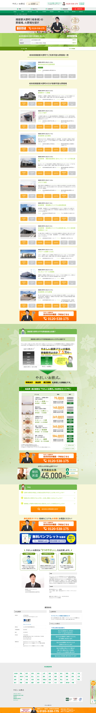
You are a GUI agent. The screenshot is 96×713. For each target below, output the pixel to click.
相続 (59, 11)
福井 (44, 676)
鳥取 (50, 679)
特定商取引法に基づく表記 (18, 695)
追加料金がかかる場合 (69, 448)
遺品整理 (51, 11)
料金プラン (35, 9)
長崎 (44, 682)
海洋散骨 (44, 11)
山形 (44, 673)
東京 (15, 676)
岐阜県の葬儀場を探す (50, 509)
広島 (67, 679)
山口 (73, 679)
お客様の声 (50, 9)
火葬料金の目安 (71, 445)
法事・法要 (30, 11)
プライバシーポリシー (17, 693)
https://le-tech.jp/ (27, 624)
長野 (55, 676)
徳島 (78, 679)
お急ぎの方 (79, 9)
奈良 (38, 679)
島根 (55, 679)
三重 (78, 676)
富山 (32, 676)
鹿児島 (67, 682)
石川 (38, 676)
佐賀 (38, 682)
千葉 (78, 673)
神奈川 (21, 676)
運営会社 (81, 11)
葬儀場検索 (65, 9)
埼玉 (73, 673)
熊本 (50, 682)
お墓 (37, 11)
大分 (55, 682)
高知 (27, 682)
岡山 (61, 679)
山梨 (50, 676)
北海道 (16, 673)
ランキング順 (24, 48)
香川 (15, 682)
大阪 (27, 679)
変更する (74, 39)
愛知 (73, 676)
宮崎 (61, 682)
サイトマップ (15, 700)
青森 (21, 673)
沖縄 (73, 682)
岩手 (27, 673)
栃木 (61, 673)
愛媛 (21, 682)
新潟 (27, 676)
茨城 (55, 673)
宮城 (32, 673)
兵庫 (32, 679)
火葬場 (22, 11)
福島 (50, 673)
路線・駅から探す (72, 36)
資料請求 (73, 11)
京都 (21, 679)
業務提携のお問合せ (17, 698)
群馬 (67, 673)
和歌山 (44, 679)
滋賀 (15, 679)
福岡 (32, 682)
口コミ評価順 (72, 48)
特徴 (20, 9)
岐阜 (61, 676)
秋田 (38, 673)
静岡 (67, 676)
